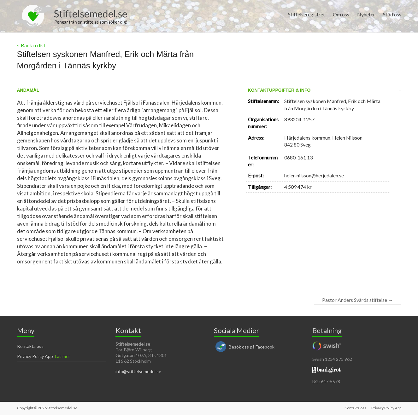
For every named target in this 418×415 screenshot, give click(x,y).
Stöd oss (392, 14)
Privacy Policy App (35, 356)
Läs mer (62, 356)
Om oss (341, 14)
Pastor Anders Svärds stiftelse (357, 300)
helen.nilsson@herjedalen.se (314, 175)
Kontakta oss (30, 346)
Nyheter (366, 14)
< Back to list (31, 45)
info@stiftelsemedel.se (138, 371)
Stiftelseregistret (306, 14)
